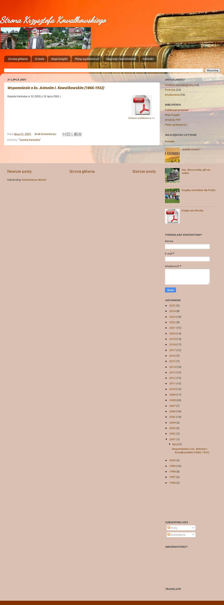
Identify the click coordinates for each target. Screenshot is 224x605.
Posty (172, 527)
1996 (172, 482)
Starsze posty (144, 171)
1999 (172, 466)
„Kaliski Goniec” (191, 149)
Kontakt (148, 59)
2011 (172, 383)
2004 (172, 422)
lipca (175, 444)
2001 (172, 439)
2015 (172, 361)
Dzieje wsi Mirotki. (193, 210)
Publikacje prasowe (177, 110)
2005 (172, 416)
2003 (172, 428)
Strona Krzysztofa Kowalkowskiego (52, 20)
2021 (172, 327)
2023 (172, 316)
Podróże (170, 89)
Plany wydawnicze (87, 59)
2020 (172, 333)
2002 (172, 433)
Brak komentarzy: (46, 134)
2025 (172, 305)
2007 (172, 405)
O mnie (39, 59)
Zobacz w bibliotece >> (141, 118)
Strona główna (17, 59)
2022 (172, 322)
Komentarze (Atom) (34, 179)
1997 (172, 477)
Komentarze (176, 534)
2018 (172, 344)
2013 (172, 372)
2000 (172, 460)
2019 (172, 339)
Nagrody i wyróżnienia (121, 59)
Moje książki (59, 59)
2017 (172, 350)
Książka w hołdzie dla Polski (198, 190)
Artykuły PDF (173, 119)
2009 (172, 394)
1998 (172, 471)
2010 (172, 389)
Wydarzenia (172, 94)
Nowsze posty (19, 171)
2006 (172, 411)
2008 (172, 400)
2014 (172, 366)
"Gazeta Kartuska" (30, 139)
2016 (172, 355)
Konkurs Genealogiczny (179, 84)
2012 (172, 377)
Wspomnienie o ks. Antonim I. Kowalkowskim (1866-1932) (55, 88)
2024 (172, 311)
